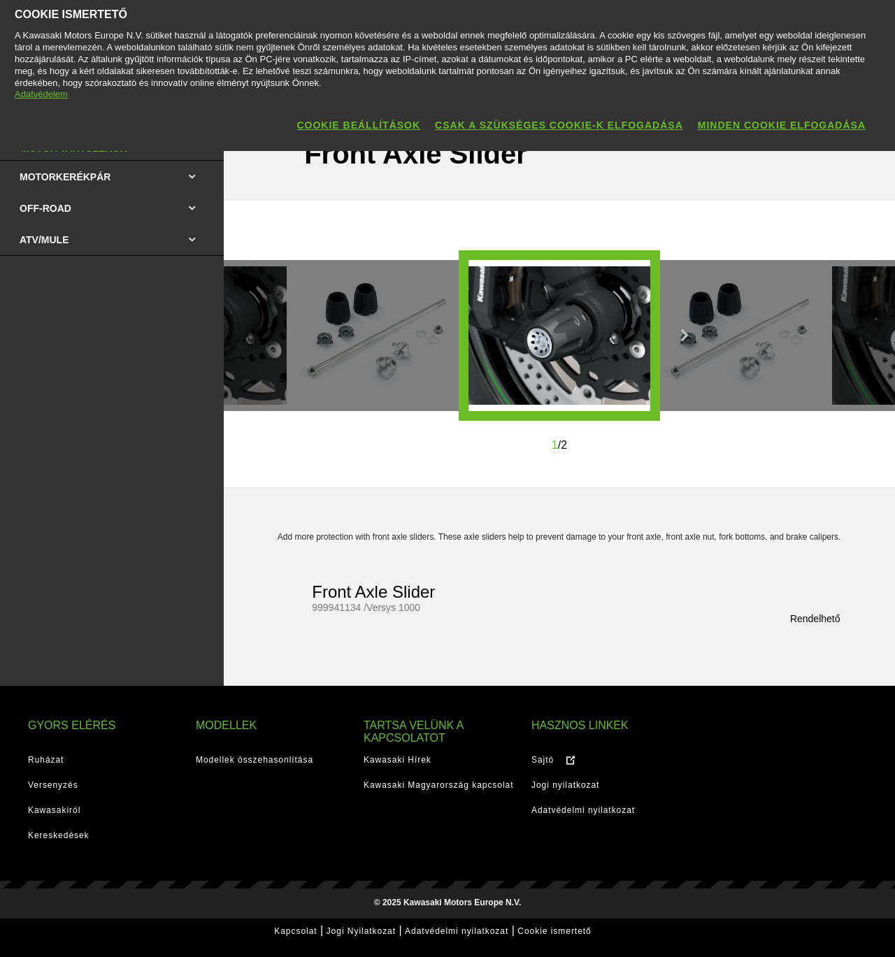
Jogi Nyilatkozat (361, 931)
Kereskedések (59, 835)
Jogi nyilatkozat (565, 785)
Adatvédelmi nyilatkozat (583, 810)
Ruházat (46, 760)
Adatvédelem (41, 94)
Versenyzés (53, 785)
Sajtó (542, 760)
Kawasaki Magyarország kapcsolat (439, 785)
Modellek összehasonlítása (254, 760)
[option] (559, 335)
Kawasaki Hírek (397, 760)
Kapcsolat (295, 931)
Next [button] (684, 335)
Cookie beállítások (358, 125)
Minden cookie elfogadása (782, 125)
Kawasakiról (54, 810)
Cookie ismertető (554, 931)
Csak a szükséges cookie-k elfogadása (559, 125)
